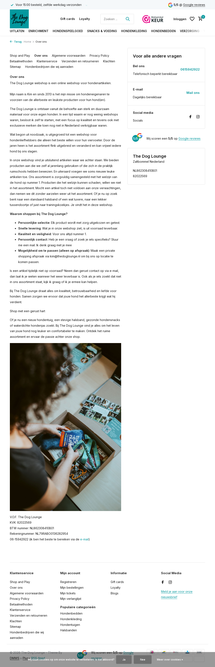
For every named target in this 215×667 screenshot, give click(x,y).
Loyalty (84, 19)
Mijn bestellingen (72, 587)
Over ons (41, 55)
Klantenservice (47, 61)
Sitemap (15, 66)
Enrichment (39, 31)
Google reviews (194, 5)
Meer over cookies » (170, 659)
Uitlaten (17, 31)
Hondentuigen (70, 624)
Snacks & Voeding (102, 31)
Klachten (109, 61)
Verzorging (189, 31)
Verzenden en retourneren (80, 61)
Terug (16, 41)
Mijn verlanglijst (70, 598)
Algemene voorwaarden (68, 55)
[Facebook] (190, 117)
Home (29, 41)
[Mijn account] (179, 19)
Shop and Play (20, 55)
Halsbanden (68, 630)
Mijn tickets (68, 593)
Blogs (114, 593)
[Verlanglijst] (192, 19)
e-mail (84, 539)
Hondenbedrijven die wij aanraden (49, 66)
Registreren (68, 582)
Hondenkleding (134, 31)
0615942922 (190, 69)
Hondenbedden (163, 31)
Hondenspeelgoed (68, 31)
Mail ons (193, 93)
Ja (123, 659)
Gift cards (67, 19)
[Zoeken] (117, 19)
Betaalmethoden (21, 61)
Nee (142, 659)
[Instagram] (198, 117)
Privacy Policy (99, 55)
